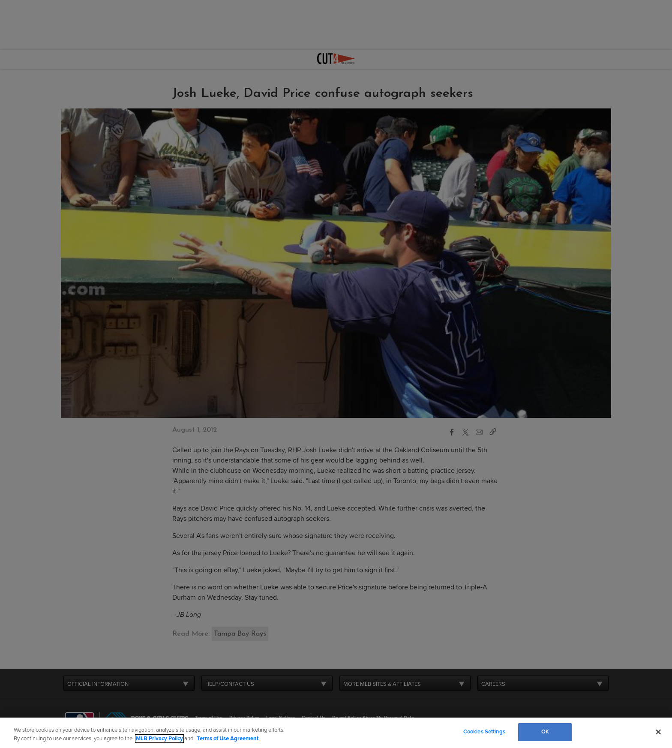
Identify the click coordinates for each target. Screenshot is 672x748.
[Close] (658, 731)
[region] (336, 733)
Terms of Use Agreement (227, 738)
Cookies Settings (484, 731)
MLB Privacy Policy (159, 738)
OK (545, 731)
